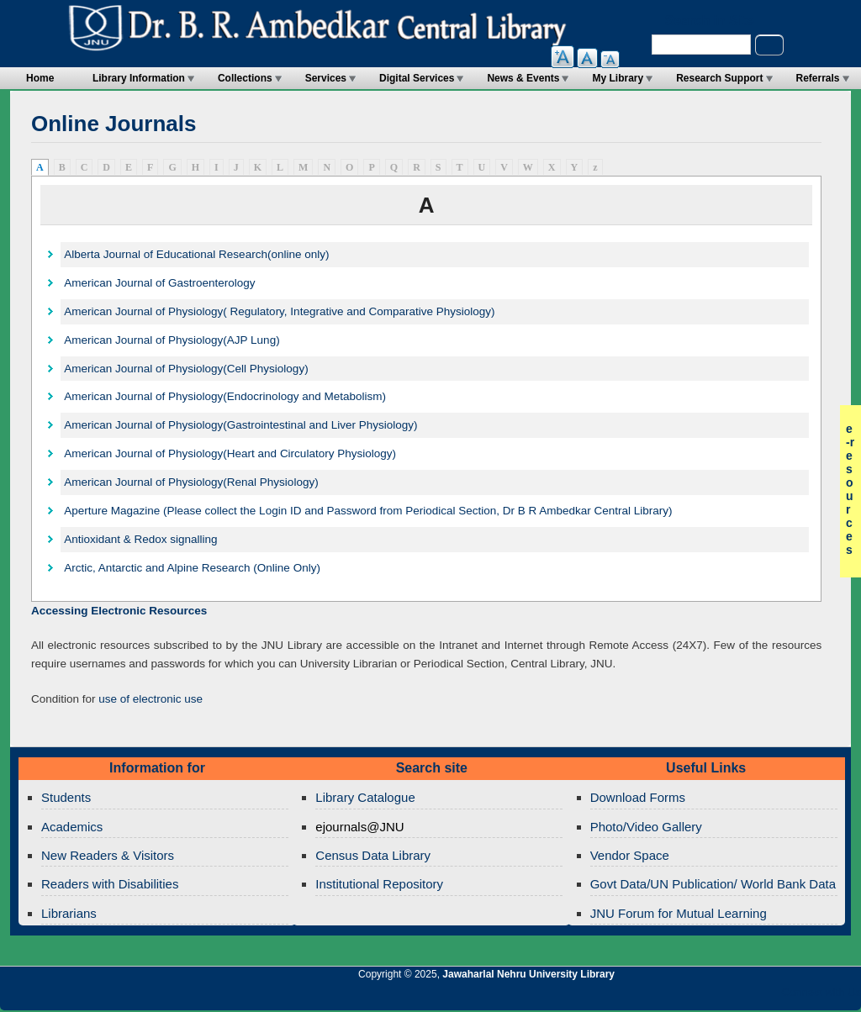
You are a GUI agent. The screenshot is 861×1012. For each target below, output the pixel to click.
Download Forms (637, 797)
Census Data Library (372, 855)
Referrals (818, 78)
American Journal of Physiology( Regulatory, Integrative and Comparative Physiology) (279, 311)
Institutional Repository (379, 884)
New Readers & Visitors (107, 855)
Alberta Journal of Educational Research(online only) (196, 254)
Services (325, 78)
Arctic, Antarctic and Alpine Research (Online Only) (192, 567)
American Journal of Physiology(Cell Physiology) (186, 368)
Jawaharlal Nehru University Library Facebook (767, 996)
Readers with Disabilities (109, 884)
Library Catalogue (365, 797)
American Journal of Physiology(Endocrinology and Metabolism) (225, 396)
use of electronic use (150, 699)
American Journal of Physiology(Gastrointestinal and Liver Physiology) (240, 425)
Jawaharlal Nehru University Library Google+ (710, 996)
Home (40, 78)
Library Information (138, 78)
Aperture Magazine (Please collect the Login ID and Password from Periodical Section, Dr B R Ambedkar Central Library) (368, 510)
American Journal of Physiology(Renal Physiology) (191, 482)
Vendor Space (629, 855)
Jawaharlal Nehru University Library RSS (653, 996)
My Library (617, 78)
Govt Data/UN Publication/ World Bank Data (713, 884)
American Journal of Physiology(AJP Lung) (171, 340)
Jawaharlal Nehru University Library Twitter (739, 996)
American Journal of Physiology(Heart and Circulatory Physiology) (230, 453)
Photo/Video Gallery (646, 827)
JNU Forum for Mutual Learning (678, 913)
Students (66, 797)
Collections (245, 78)
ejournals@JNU (359, 827)
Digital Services (416, 78)
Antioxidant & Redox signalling (140, 539)
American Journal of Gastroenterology (159, 283)
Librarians (69, 913)
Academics (72, 827)
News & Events (523, 78)
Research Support (719, 78)
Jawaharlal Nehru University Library (528, 974)
